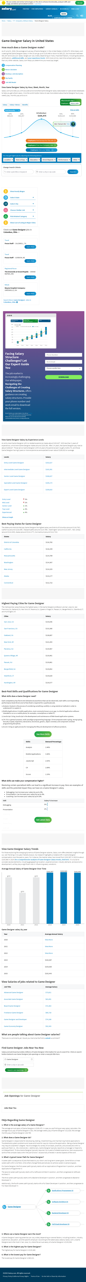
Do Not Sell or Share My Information (54, 1276)
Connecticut (8, 583)
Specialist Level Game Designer (15, 483)
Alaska (6, 576)
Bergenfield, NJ (10, 669)
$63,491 (48, 999)
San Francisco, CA (10, 628)
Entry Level (6, 499)
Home (3, 21)
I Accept (79, 3)
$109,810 (49, 489)
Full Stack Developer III (60, 1224)
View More (49, 940)
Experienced (7, 512)
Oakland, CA (8, 635)
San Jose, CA (9, 622)
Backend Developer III (60, 1213)
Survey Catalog (52, 9)
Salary (9, 21)
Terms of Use (35, 1276)
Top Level (5, 509)
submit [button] (48, 1038)
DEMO (63, 14)
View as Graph (7, 517)
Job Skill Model (11, 82)
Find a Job (76, 9)
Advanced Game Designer (13, 992)
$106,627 (49, 476)
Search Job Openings (17, 1070)
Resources (65, 9)
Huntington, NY (9, 682)
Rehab (7, 285)
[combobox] (18, 172)
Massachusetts (9, 556)
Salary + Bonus (15, 105)
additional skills (18, 58)
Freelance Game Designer (13, 1012)
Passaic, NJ (8, 662)
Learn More (38, 4)
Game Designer (14, 1206)
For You (27, 9)
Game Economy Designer (13, 1026)
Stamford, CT (9, 676)
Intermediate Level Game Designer (17, 469)
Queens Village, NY (11, 655)
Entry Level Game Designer (14, 463)
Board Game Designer (12, 1006)
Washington (8, 562)
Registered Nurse (10, 268)
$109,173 (49, 483)
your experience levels (36, 58)
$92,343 (48, 1026)
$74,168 (48, 1019)
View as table (74, 110)
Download (64, 377)
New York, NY (9, 642)
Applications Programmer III (62, 1190)
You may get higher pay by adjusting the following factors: (22, 156)
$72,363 (48, 1006)
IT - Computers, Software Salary (23, 21)
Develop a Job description (14, 74)
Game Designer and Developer (15, 1019)
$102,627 (49, 463)
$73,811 (48, 992)
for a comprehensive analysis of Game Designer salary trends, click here (42, 859)
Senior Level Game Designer (14, 476)
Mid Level (5, 502)
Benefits (25, 105)
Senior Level (7, 506)
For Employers (38, 9)
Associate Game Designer (13, 999)
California (7, 549)
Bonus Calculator (11, 70)
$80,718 (48, 1012)
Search (73, 172)
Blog (50, 16)
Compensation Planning (63, 18)
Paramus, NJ (8, 649)
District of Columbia (11, 542)
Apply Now (30, 247)
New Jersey (8, 569)
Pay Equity (9, 78)
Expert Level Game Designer (14, 489)
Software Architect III (60, 1202)
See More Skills (43, 734)
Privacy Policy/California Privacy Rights (16, 1276)
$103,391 (49, 469)
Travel (7, 240)
